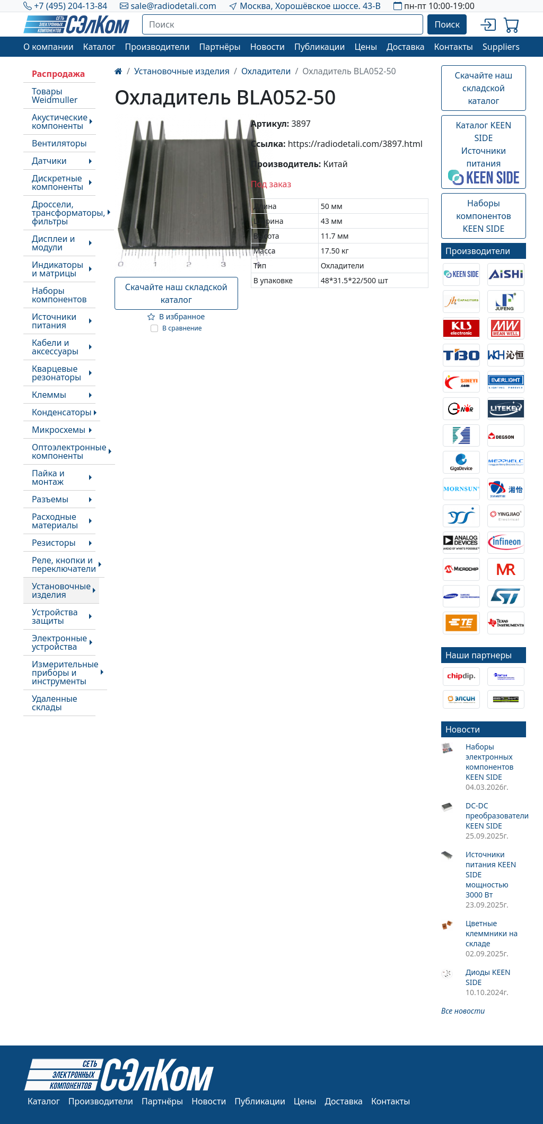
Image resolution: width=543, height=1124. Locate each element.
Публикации (319, 47)
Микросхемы (58, 429)
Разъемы (50, 499)
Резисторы (54, 542)
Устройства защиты (55, 616)
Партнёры (220, 47)
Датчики (49, 161)
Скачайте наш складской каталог (176, 293)
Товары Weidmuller (54, 95)
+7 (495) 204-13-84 (70, 6)
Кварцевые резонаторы (56, 373)
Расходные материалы (55, 521)
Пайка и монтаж (48, 477)
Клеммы (49, 394)
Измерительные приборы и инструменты (65, 672)
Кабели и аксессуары (55, 347)
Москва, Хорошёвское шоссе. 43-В (310, 6)
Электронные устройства (59, 642)
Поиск (447, 24)
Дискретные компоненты (57, 182)
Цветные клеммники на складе (492, 933)
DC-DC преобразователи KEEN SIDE (496, 815)
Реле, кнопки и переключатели (64, 564)
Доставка (406, 47)
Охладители (266, 71)
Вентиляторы (59, 143)
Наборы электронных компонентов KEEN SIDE (490, 762)
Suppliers (501, 47)
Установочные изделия (61, 590)
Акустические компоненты (59, 121)
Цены (365, 47)
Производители (157, 47)
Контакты (453, 47)
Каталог (99, 47)
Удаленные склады (54, 703)
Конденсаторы (62, 412)
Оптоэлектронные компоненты (69, 451)
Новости (267, 47)
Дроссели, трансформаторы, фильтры (69, 212)
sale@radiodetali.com (173, 6)
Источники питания (54, 321)
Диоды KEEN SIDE (488, 977)
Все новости (463, 1011)
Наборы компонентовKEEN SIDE (483, 215)
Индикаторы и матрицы (57, 269)
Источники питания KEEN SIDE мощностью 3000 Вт (491, 874)
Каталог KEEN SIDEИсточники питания (483, 152)
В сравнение (182, 328)
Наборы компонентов (59, 295)
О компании (48, 47)
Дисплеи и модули (53, 243)
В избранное (176, 316)
